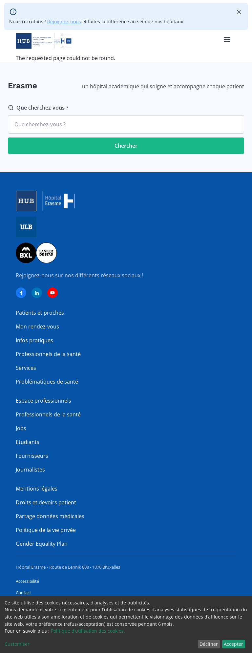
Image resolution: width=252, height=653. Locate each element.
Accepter (233, 644)
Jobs (21, 428)
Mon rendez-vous (37, 326)
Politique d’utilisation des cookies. (88, 631)
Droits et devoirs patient (46, 502)
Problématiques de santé (47, 381)
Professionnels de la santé (48, 354)
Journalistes (30, 469)
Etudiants (27, 442)
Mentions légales (36, 488)
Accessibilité (27, 581)
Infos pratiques (34, 340)
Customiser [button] (17, 644)
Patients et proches (40, 312)
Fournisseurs (32, 455)
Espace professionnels (43, 400)
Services (26, 367)
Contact (23, 593)
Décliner (209, 644)
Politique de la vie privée (46, 530)
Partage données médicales (50, 516)
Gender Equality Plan (42, 543)
